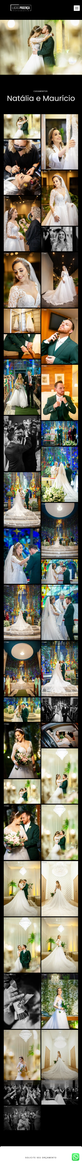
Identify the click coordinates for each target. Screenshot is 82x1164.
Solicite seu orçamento (41, 1157)
